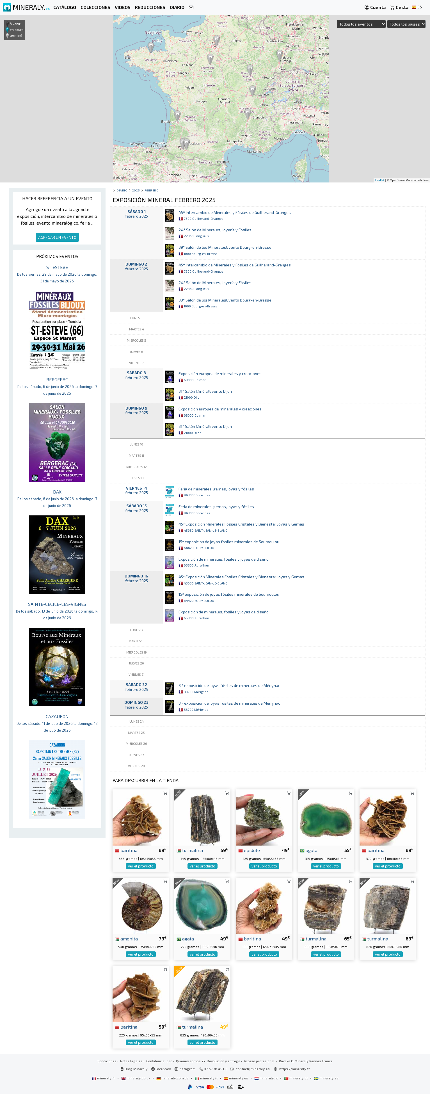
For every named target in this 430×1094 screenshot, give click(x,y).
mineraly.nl (266, 1078)
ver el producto (141, 866)
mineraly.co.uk (136, 1078)
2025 (136, 190)
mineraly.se (326, 1078)
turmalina (190, 850)
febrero (152, 190)
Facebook (161, 1069)
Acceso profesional (259, 1061)
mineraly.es (236, 1078)
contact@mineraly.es (253, 1069)
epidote (249, 850)
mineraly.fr (104, 1078)
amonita (126, 938)
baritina (126, 850)
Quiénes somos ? (189, 1061)
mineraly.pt (296, 1078)
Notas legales (131, 1061)
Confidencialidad (159, 1061)
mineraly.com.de (172, 1078)
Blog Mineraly (134, 1069)
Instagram (185, 1069)
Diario (121, 190)
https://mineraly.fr (294, 1069)
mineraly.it (206, 1078)
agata (308, 850)
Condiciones (106, 1061)
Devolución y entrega (223, 1061)
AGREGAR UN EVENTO (57, 237)
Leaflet (379, 180)
